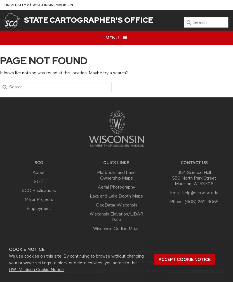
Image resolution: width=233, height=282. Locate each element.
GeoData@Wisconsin (116, 205)
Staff (39, 181)
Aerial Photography (116, 187)
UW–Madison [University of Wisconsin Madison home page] (38, 5)
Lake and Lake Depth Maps (116, 196)
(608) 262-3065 (201, 202)
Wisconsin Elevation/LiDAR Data (116, 217)
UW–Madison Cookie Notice (36, 269)
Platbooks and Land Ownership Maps (116, 175)
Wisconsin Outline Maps (116, 228)
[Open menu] (116, 38)
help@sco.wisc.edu (200, 193)
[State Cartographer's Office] (12, 20)
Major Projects (39, 199)
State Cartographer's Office (88, 20)
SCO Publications (39, 190)
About (39, 172)
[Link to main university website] (117, 148)
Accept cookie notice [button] (185, 259)
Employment (39, 208)
